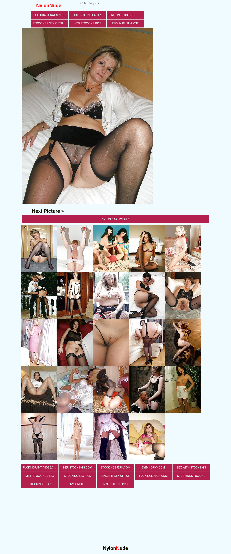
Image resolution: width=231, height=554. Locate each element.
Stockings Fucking (191, 476)
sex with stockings (191, 467)
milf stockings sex (39, 476)
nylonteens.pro (115, 484)
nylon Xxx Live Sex (115, 219)
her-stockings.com (77, 467)
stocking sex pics (77, 476)
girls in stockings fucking (126, 15)
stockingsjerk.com (115, 467)
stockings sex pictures (50, 23)
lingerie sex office (115, 476)
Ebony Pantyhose (125, 23)
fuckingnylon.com (153, 476)
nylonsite (77, 484)
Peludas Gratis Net (49, 15)
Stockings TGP (40, 484)
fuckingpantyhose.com (40, 467)
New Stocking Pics (87, 23)
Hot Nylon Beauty (87, 15)
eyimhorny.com (153, 467)
